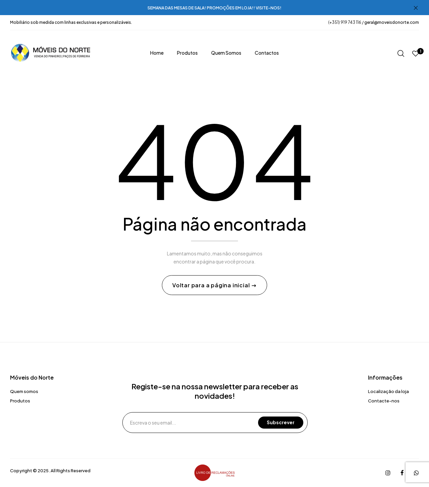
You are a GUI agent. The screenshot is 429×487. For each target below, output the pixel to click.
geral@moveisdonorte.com (391, 22)
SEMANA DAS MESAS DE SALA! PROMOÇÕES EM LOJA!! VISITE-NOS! (214, 7)
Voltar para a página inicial (211, 285)
